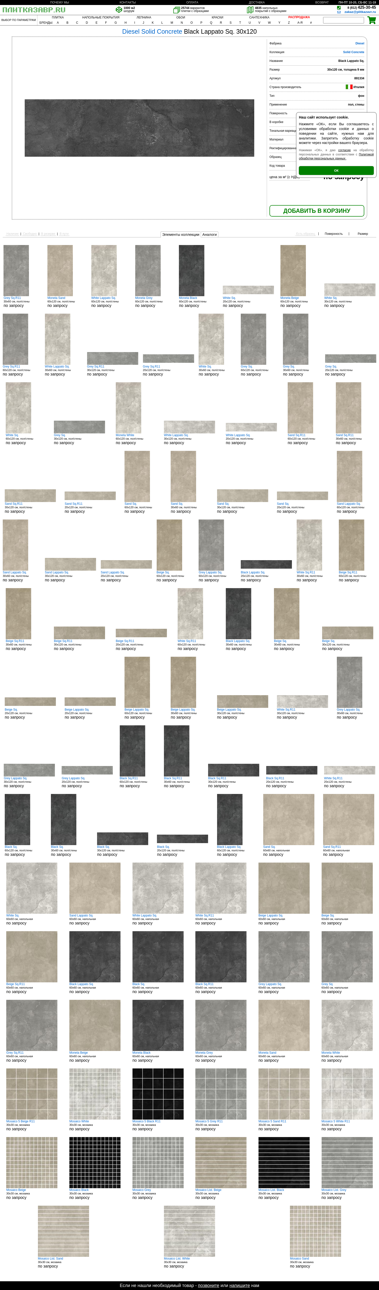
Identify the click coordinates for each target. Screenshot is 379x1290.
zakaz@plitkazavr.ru (360, 12)
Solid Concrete (353, 52)
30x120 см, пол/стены (350, 302)
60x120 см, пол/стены (66, 302)
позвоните (208, 1285)
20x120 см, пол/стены (248, 302)
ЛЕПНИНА (144, 17)
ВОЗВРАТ (322, 2)
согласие (344, 150)
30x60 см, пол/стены (22, 302)
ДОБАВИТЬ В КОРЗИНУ (316, 211)
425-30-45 (362, 7)
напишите (239, 1285)
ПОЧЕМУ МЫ (59, 2)
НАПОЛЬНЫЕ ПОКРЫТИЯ (101, 17)
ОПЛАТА (192, 2)
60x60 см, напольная (288, 851)
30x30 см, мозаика (31, 1125)
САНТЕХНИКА (259, 17)
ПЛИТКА (58, 17)
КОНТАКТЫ (128, 2)
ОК (336, 170)
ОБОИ (180, 17)
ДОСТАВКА (257, 2)
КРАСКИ (217, 17)
